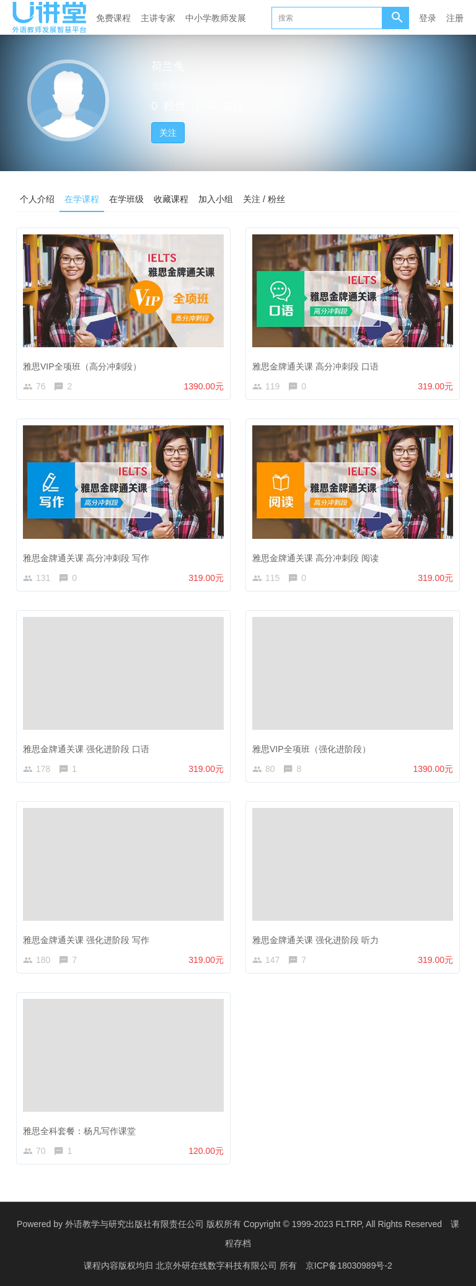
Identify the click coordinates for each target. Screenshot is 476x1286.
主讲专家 (158, 18)
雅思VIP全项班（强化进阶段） (311, 749)
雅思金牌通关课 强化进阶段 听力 (315, 940)
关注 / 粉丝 (264, 199)
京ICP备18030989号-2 (349, 1264)
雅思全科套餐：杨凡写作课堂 (79, 1131)
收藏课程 (171, 199)
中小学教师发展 (215, 18)
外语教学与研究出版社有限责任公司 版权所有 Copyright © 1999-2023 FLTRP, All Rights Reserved (253, 1224)
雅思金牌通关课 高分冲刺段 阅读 (315, 558)
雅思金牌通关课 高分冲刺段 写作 (86, 558)
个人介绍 (37, 199)
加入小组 (215, 199)
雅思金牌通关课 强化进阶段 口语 (86, 749)
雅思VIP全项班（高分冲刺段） (82, 366)
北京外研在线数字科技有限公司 (218, 1264)
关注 (168, 133)
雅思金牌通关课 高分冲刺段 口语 (315, 366)
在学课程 (81, 199)
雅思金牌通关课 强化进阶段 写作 (86, 940)
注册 (455, 18)
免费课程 (113, 18)
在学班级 (126, 199)
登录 (427, 18)
